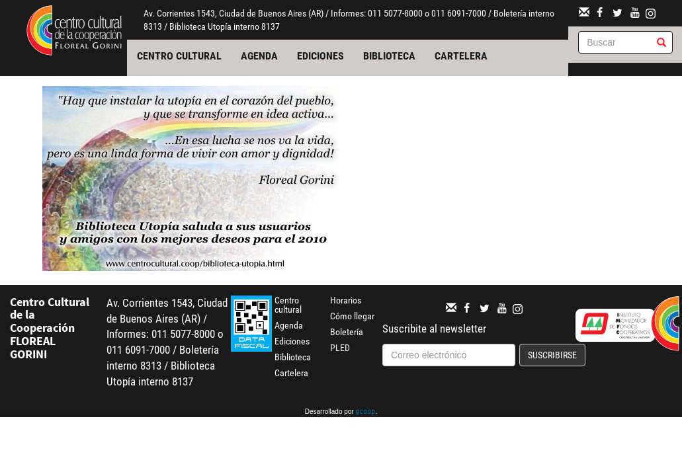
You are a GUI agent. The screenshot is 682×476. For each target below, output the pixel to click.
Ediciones (320, 56)
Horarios (345, 300)
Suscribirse (552, 355)
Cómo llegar (352, 316)
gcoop (365, 412)
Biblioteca (389, 56)
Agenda (259, 56)
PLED (340, 347)
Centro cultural (179, 56)
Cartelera (461, 56)
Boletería (346, 332)
